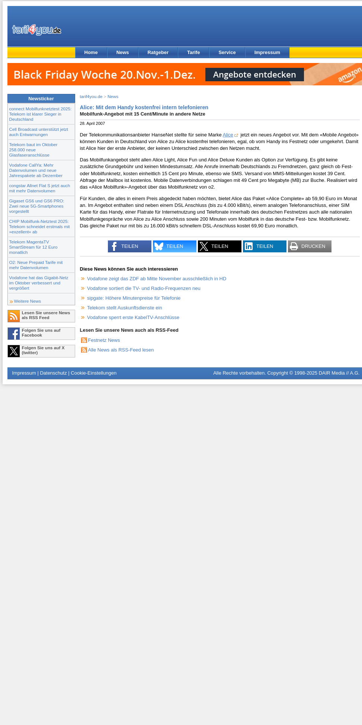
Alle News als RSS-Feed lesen (121, 350)
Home (91, 52)
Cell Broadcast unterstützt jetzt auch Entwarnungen (38, 132)
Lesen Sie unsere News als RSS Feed (46, 315)
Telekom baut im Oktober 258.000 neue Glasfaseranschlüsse (33, 149)
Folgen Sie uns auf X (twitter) (43, 350)
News (122, 52)
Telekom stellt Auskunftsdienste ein (124, 308)
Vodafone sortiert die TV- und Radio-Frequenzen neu (144, 288)
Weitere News (27, 301)
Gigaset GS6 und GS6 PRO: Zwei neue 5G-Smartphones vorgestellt (36, 206)
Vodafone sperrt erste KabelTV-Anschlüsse (133, 317)
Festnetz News (104, 340)
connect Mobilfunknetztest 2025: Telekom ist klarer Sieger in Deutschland (40, 114)
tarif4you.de (91, 96)
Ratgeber (158, 52)
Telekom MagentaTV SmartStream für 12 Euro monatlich (33, 247)
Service (227, 52)
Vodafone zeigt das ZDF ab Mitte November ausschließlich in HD (156, 278)
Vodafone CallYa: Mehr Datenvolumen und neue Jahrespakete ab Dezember (36, 170)
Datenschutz (53, 373)
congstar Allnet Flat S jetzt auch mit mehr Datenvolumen (39, 188)
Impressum (267, 52)
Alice (228, 135)
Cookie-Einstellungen (93, 373)
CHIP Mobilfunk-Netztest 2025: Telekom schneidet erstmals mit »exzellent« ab (39, 226)
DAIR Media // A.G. (339, 373)
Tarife (193, 52)
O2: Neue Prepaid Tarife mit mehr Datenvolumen (36, 265)
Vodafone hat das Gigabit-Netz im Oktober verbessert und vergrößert (38, 282)
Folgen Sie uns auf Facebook (41, 332)
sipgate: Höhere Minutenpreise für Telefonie (133, 298)
